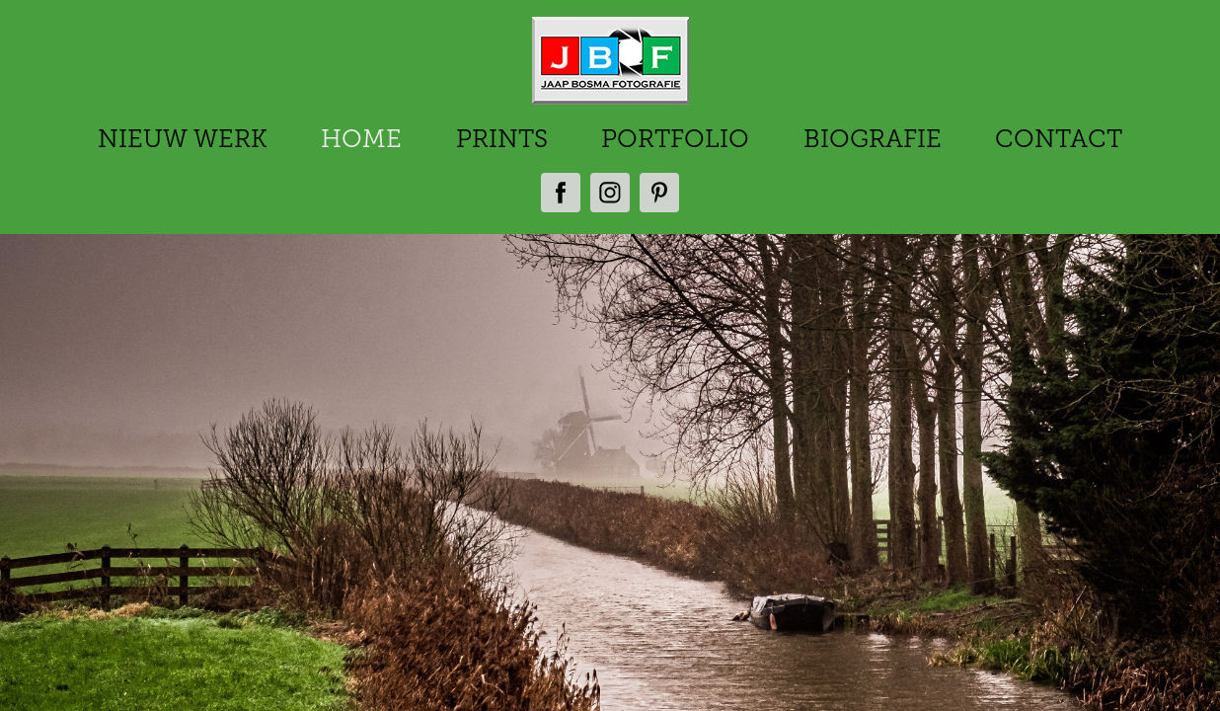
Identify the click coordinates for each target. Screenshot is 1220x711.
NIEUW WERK (182, 138)
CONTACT (1058, 138)
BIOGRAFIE (872, 138)
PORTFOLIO (675, 138)
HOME (361, 138)
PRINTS (502, 138)
